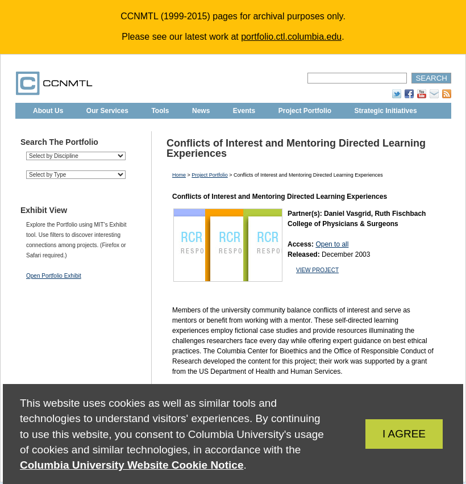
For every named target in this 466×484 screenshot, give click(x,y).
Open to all (331, 244)
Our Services (107, 111)
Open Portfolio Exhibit (53, 276)
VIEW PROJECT (317, 270)
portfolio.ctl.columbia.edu (291, 36)
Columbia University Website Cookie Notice (131, 465)
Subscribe (434, 93)
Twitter (396, 93)
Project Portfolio (304, 111)
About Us (48, 111)
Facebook (409, 93)
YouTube (421, 93)
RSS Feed (446, 93)
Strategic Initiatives (386, 111)
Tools (160, 111)
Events (244, 111)
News (201, 111)
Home (179, 175)
